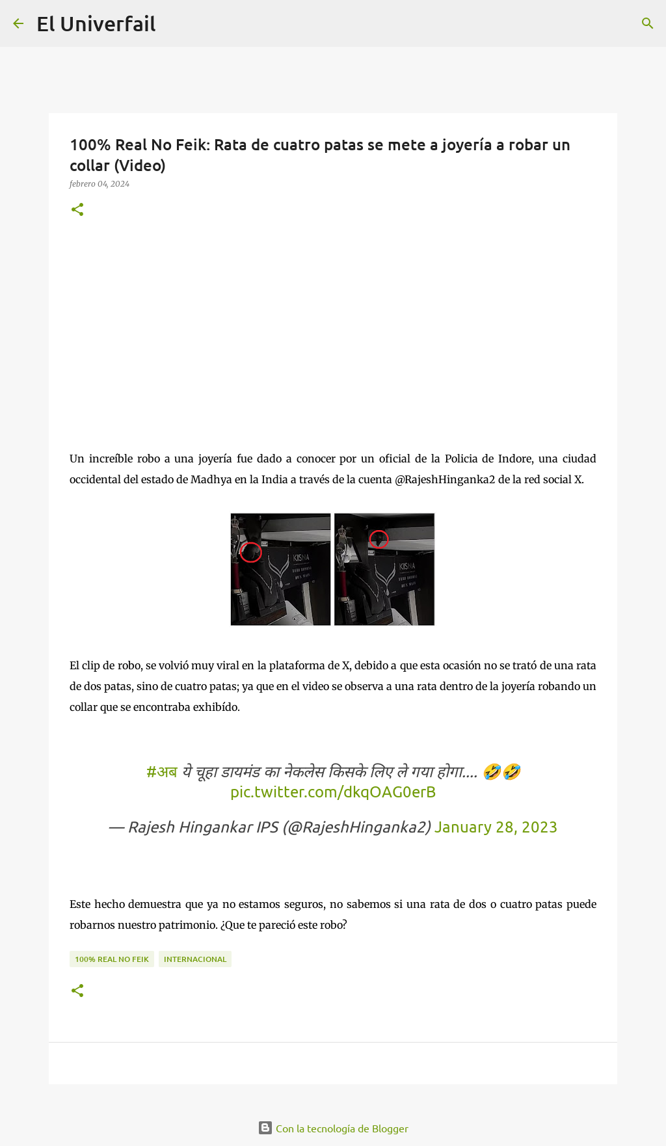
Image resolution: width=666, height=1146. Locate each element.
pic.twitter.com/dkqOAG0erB (333, 791)
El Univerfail (96, 23)
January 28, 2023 (496, 826)
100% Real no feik (112, 959)
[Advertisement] (333, 331)
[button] (77, 210)
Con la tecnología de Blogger (333, 1127)
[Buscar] (648, 23)
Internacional (195, 959)
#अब (162, 771)
